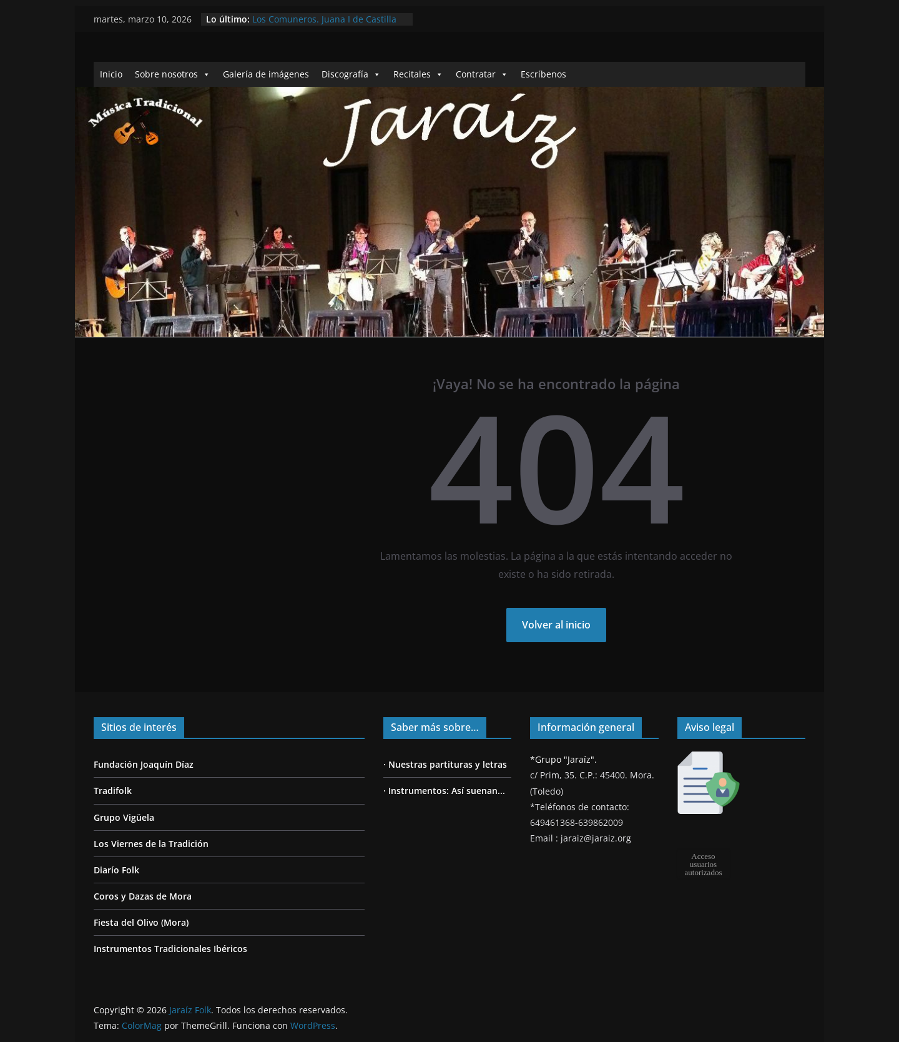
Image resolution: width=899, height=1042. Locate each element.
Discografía (351, 74)
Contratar (482, 74)
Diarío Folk (116, 870)
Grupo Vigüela (124, 817)
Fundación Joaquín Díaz (144, 764)
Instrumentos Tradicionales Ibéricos (170, 949)
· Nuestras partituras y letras (445, 764)
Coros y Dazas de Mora (143, 896)
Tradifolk (113, 790)
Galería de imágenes (266, 74)
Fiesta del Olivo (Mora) (141, 922)
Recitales (418, 74)
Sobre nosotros (172, 74)
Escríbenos (543, 74)
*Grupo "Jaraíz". (563, 759)
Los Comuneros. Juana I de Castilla (324, 19)
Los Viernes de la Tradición (151, 844)
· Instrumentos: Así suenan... (444, 790)
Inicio (111, 74)
